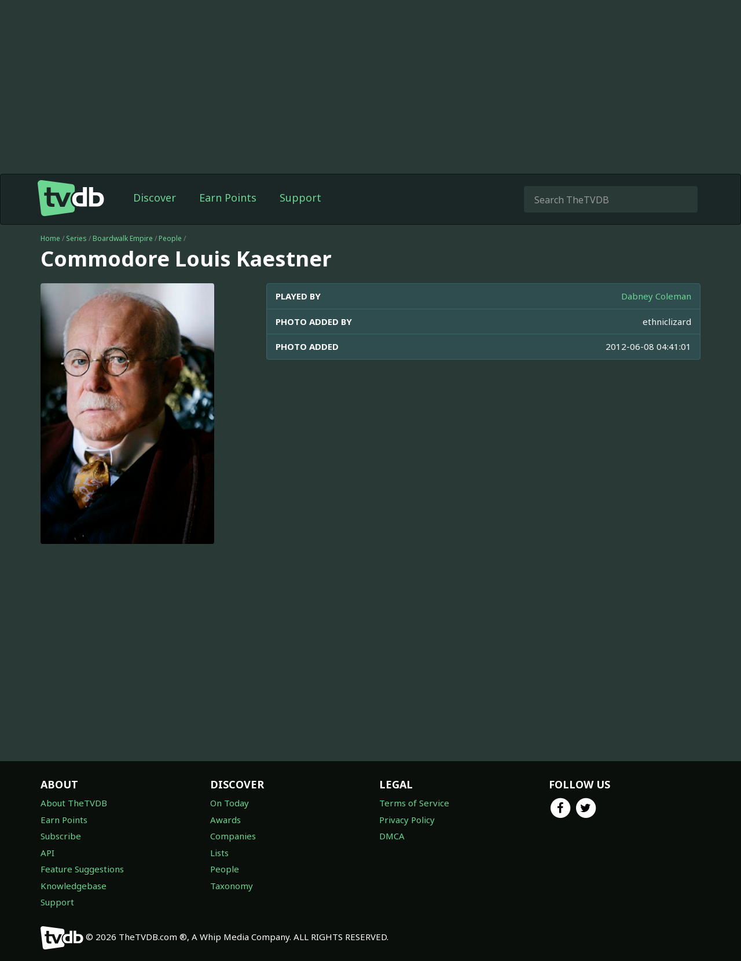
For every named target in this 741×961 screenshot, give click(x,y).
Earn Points (227, 197)
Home (50, 238)
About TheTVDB (74, 803)
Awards (225, 819)
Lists (219, 852)
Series (76, 238)
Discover (154, 197)
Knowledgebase (74, 885)
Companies (233, 836)
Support (300, 197)
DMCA (392, 836)
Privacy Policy (407, 819)
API (47, 852)
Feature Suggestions (82, 869)
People (170, 238)
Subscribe (61, 836)
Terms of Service (414, 803)
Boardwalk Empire (123, 238)
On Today (229, 803)
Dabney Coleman (656, 296)
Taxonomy (231, 885)
